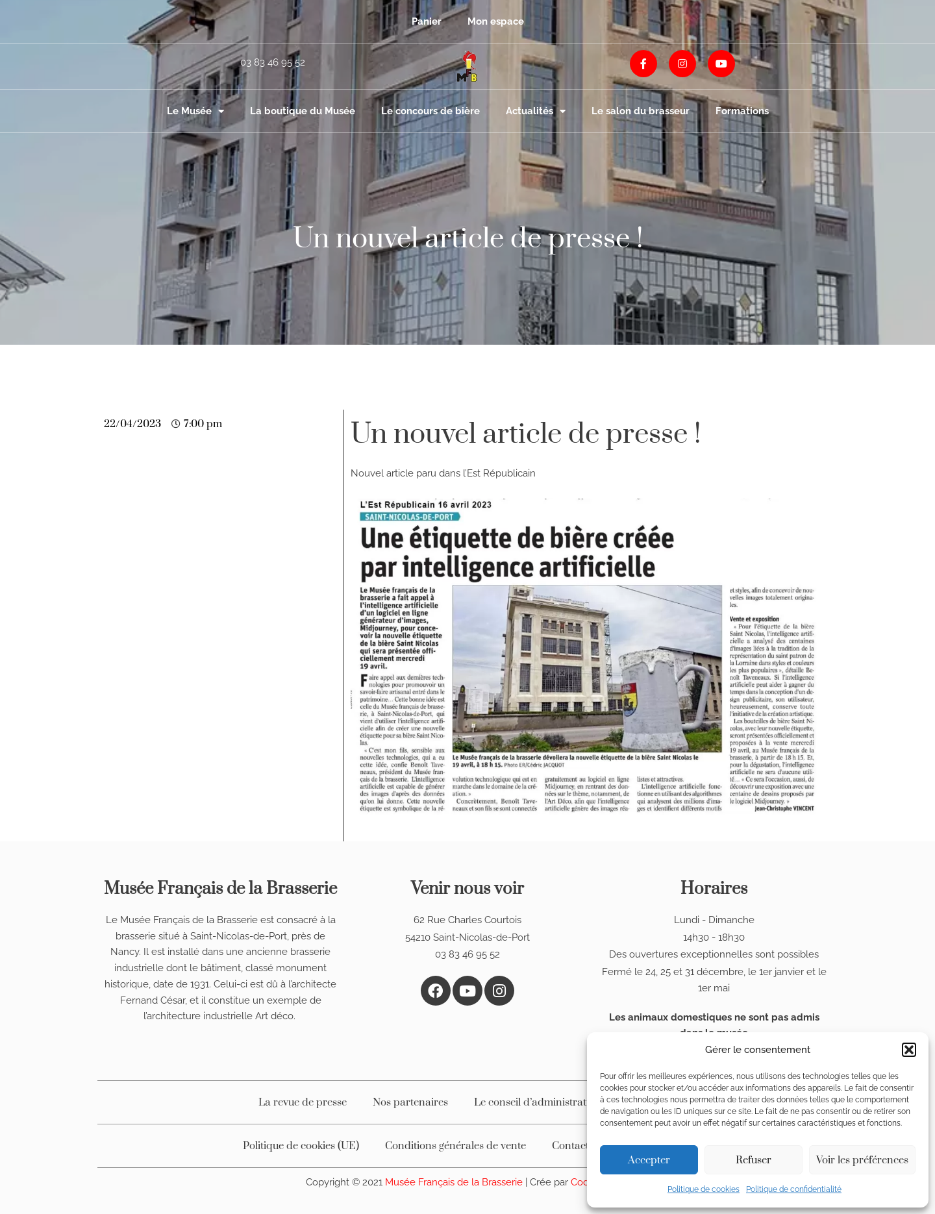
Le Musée (195, 111)
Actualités (536, 111)
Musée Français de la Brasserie (455, 1182)
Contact (570, 1145)
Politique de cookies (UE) (301, 1145)
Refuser (753, 1160)
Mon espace (496, 21)
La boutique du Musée (302, 111)
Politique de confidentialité (794, 1189)
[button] (909, 1049)
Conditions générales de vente (455, 1145)
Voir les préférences (862, 1160)
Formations (742, 111)
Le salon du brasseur (641, 111)
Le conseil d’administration (537, 1102)
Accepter (649, 1160)
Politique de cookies (703, 1189)
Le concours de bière (430, 111)
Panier (427, 21)
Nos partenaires (410, 1102)
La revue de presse (302, 1102)
